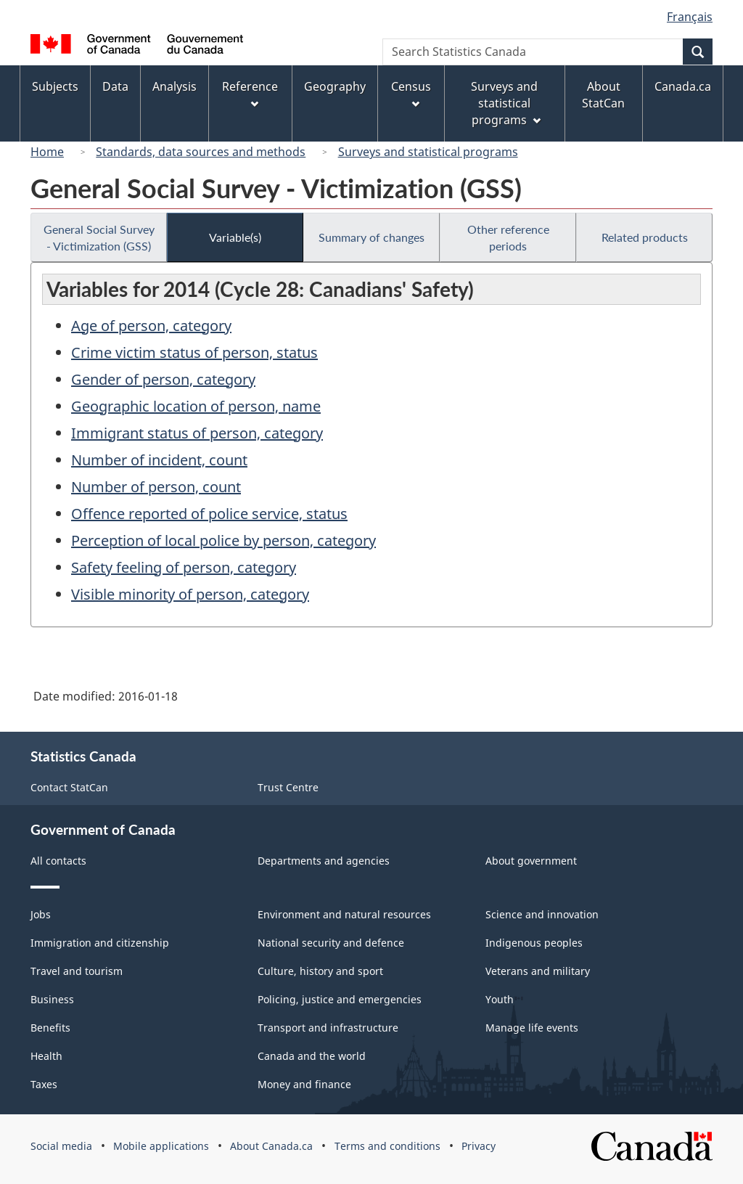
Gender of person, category (163, 379)
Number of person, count (156, 487)
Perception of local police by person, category (223, 540)
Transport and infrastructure (328, 1027)
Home (47, 152)
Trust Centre (288, 787)
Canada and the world (312, 1056)
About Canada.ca (271, 1146)
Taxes (43, 1084)
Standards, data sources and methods (200, 152)
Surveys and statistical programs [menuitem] (505, 103)
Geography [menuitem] (335, 86)
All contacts (58, 860)
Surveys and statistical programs (428, 152)
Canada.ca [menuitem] (682, 86)
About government (531, 860)
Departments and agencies (324, 860)
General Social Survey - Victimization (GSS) (99, 237)
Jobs (40, 914)
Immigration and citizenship (99, 943)
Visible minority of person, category (190, 594)
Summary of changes (371, 237)
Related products (645, 237)
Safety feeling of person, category (183, 567)
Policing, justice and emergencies (340, 999)
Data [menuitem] (115, 86)
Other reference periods (508, 237)
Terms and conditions (387, 1146)
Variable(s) (235, 237)
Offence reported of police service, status (209, 513)
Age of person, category (151, 325)
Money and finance (304, 1084)
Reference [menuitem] (250, 93)
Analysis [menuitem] (174, 86)
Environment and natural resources (344, 914)
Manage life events (531, 1027)
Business (52, 999)
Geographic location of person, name (196, 406)
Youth (499, 999)
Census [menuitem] (411, 93)
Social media (61, 1146)
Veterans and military (537, 971)
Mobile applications (161, 1146)
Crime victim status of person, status (194, 352)
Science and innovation (542, 914)
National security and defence (331, 943)
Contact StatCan (69, 787)
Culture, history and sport (320, 971)
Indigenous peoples (534, 943)
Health (46, 1056)
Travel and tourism (76, 971)
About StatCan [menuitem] (603, 94)
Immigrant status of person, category (197, 433)
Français (690, 17)
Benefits (50, 1027)
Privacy (478, 1146)
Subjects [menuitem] (55, 86)
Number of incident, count (159, 460)
